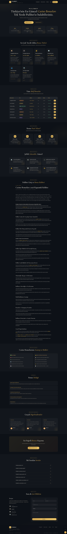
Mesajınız (33, 510)
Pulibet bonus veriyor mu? (33, 477)
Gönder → (44, 519)
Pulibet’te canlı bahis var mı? (33, 483)
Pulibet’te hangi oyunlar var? (33, 474)
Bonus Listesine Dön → (33, 447)
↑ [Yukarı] (65, 527)
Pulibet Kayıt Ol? (38, 22)
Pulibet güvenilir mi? (33, 465)
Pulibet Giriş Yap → (28, 22)
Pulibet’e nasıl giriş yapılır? (33, 468)
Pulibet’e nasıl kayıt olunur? (33, 471)
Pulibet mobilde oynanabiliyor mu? (33, 480)
